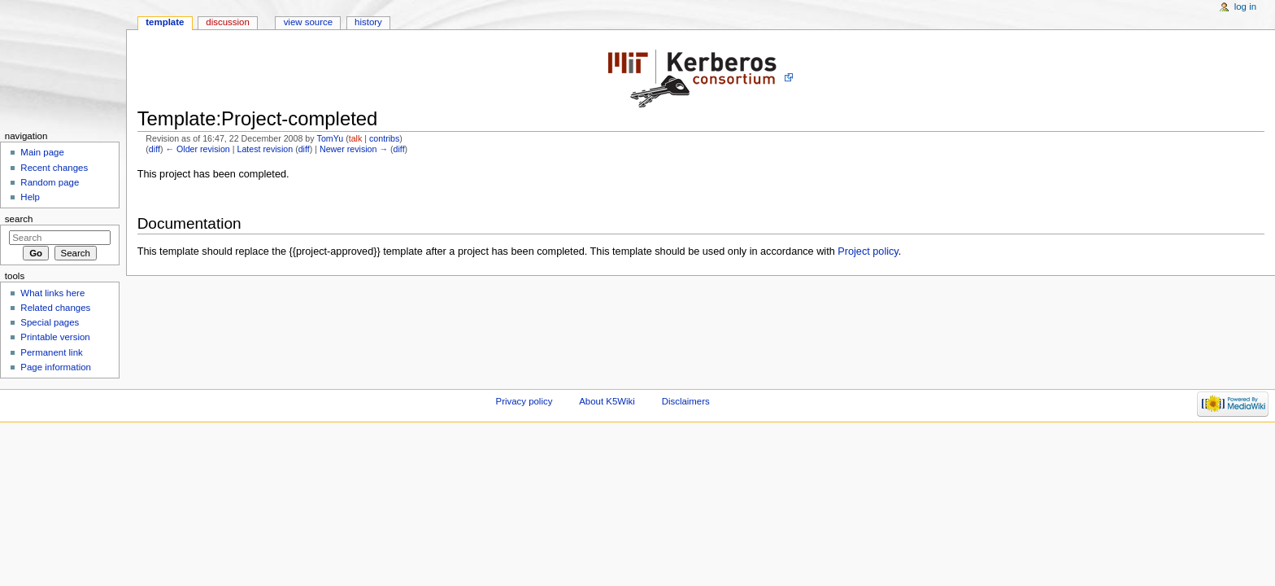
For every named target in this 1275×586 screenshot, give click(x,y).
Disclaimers (686, 401)
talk (356, 138)
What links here (52, 293)
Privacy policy (524, 401)
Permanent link (51, 352)
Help (30, 197)
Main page (42, 152)
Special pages (49, 322)
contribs (384, 138)
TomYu (330, 138)
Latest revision (265, 149)
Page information (55, 367)
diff (154, 149)
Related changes (55, 308)
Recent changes (54, 168)
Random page (49, 182)
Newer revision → (354, 149)
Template (165, 22)
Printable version (54, 337)
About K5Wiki (607, 401)
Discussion (227, 22)
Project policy (868, 251)
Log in (1245, 6)
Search (19, 219)
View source (308, 22)
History (368, 22)
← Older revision (197, 149)
